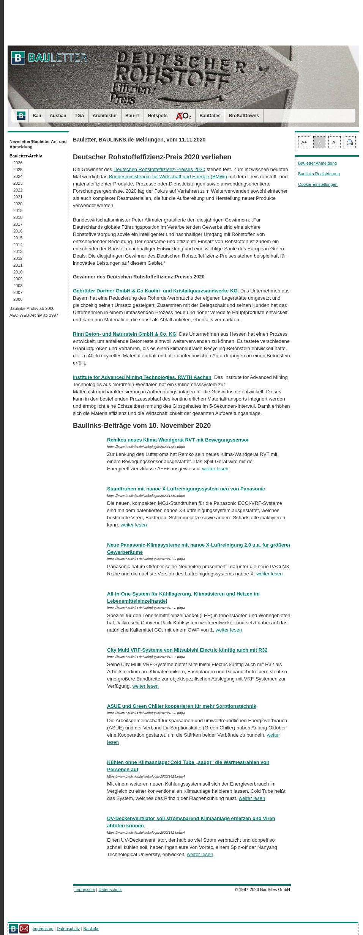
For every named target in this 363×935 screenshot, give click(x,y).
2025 (17, 169)
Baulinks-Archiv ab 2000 (32, 308)
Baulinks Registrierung (319, 173)
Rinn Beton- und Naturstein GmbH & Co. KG (124, 334)
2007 (17, 292)
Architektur (105, 115)
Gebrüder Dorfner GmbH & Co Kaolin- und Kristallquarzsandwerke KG (155, 291)
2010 (17, 272)
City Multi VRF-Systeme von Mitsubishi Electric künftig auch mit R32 (187, 650)
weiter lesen (215, 468)
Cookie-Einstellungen (318, 184)
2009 (17, 279)
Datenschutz (110, 889)
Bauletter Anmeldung (317, 163)
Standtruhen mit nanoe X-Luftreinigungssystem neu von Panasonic (186, 489)
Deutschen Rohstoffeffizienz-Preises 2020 (159, 169)
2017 (17, 224)
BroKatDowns (244, 115)
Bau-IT (132, 115)
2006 (17, 299)
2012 (17, 258)
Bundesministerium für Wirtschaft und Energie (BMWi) (168, 176)
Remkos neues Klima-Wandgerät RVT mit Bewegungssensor (178, 440)
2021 (17, 197)
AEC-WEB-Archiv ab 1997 (33, 315)
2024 (17, 176)
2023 (17, 183)
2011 (17, 265)
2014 (17, 244)
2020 (17, 203)
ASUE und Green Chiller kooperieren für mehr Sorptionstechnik (181, 706)
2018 (17, 217)
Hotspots (157, 115)
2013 (17, 251)
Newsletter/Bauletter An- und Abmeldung (38, 144)
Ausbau (58, 115)
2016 (17, 231)
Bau (37, 115)
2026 (17, 162)
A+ (304, 142)
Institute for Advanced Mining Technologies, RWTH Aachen (142, 377)
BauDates (209, 115)
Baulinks (91, 928)
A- (335, 142)
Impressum (84, 889)
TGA (79, 115)
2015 (17, 238)
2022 (17, 190)
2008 (17, 285)
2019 (17, 210)
